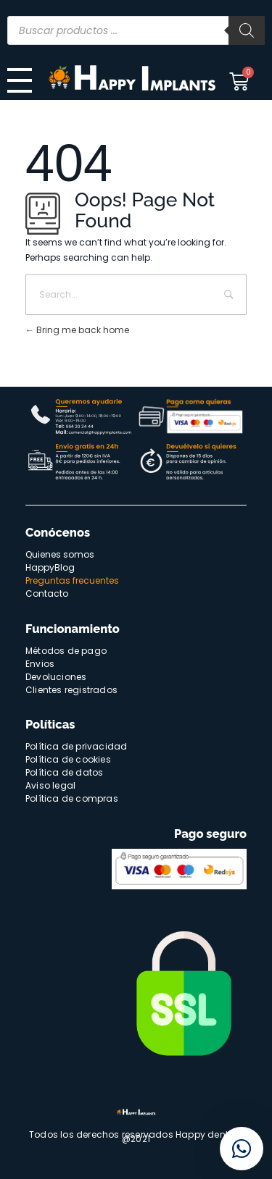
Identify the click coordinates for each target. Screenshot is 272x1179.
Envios (39, 664)
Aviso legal (50, 785)
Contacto (46, 593)
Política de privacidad (76, 746)
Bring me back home (77, 330)
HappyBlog (50, 567)
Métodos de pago (66, 651)
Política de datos (64, 772)
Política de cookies (68, 759)
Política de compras (71, 798)
